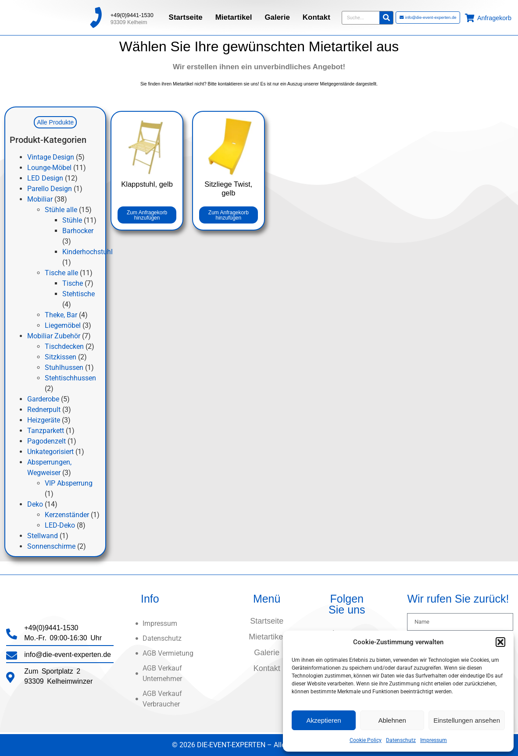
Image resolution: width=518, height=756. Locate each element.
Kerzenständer (67, 515)
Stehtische (78, 294)
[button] (500, 642)
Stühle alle (61, 210)
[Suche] (386, 16)
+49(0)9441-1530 (132, 13)
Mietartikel (233, 15)
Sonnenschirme (51, 547)
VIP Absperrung (69, 483)
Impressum (433, 740)
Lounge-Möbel (49, 168)
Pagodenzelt (46, 441)
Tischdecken (64, 347)
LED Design (45, 178)
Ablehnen (392, 720)
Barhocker (77, 231)
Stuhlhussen (64, 368)
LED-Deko (60, 526)
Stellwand (42, 536)
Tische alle (61, 273)
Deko (35, 504)
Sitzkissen (60, 357)
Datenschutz (401, 740)
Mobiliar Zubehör (53, 336)
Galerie (276, 15)
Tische (72, 284)
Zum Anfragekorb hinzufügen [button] (147, 215)
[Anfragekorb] (469, 16)
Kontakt (316, 15)
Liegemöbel (63, 326)
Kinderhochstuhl (87, 252)
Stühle (72, 221)
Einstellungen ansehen (466, 720)
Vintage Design (50, 157)
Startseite (186, 15)
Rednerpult (44, 410)
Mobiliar (40, 199)
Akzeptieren (323, 720)
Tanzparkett (45, 431)
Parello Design (49, 189)
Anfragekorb (494, 16)
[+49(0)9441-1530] (95, 15)
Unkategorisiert (50, 452)
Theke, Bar (61, 315)
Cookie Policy (366, 740)
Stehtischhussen (70, 378)
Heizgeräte (43, 420)
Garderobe (43, 399)
